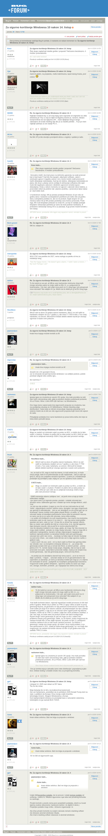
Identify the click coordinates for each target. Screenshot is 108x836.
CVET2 (10, 430)
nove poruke (85, 21)
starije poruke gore (95, 36)
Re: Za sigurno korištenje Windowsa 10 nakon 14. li (50, 113)
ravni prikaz (82, 36)
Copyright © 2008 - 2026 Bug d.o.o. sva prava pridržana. (54, 835)
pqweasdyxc (12, 331)
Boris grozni (12, 223)
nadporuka (96, 217)
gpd (9, 681)
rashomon (11, 395)
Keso (9, 49)
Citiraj (95, 54)
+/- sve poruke (69, 36)
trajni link (97, 66)
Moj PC (10, 107)
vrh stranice (100, 832)
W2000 (10, 113)
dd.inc (10, 134)
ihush (9, 455)
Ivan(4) (10, 161)
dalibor (10, 281)
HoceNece (11, 310)
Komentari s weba (28, 21)
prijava (48, 21)
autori (93, 21)
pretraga (99, 21)
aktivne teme (65, 21)
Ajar (9, 71)
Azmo (9, 715)
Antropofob (12, 254)
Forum (15, 21)
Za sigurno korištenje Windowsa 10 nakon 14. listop (50, 49)
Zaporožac (11, 360)
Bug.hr (8, 21)
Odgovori (94, 52)
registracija (55, 21)
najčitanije (75, 21)
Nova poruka (96, 27)
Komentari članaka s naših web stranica (47, 832)
